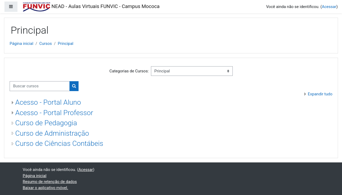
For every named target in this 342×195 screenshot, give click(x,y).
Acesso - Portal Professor (54, 113)
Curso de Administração (52, 133)
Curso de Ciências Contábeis (59, 143)
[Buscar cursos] (40, 86)
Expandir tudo (320, 94)
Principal (65, 43)
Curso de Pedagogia (46, 123)
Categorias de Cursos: (129, 71)
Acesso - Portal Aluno (48, 102)
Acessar (329, 6)
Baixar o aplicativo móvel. (45, 187)
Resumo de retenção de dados (50, 181)
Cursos (45, 43)
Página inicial (21, 43)
